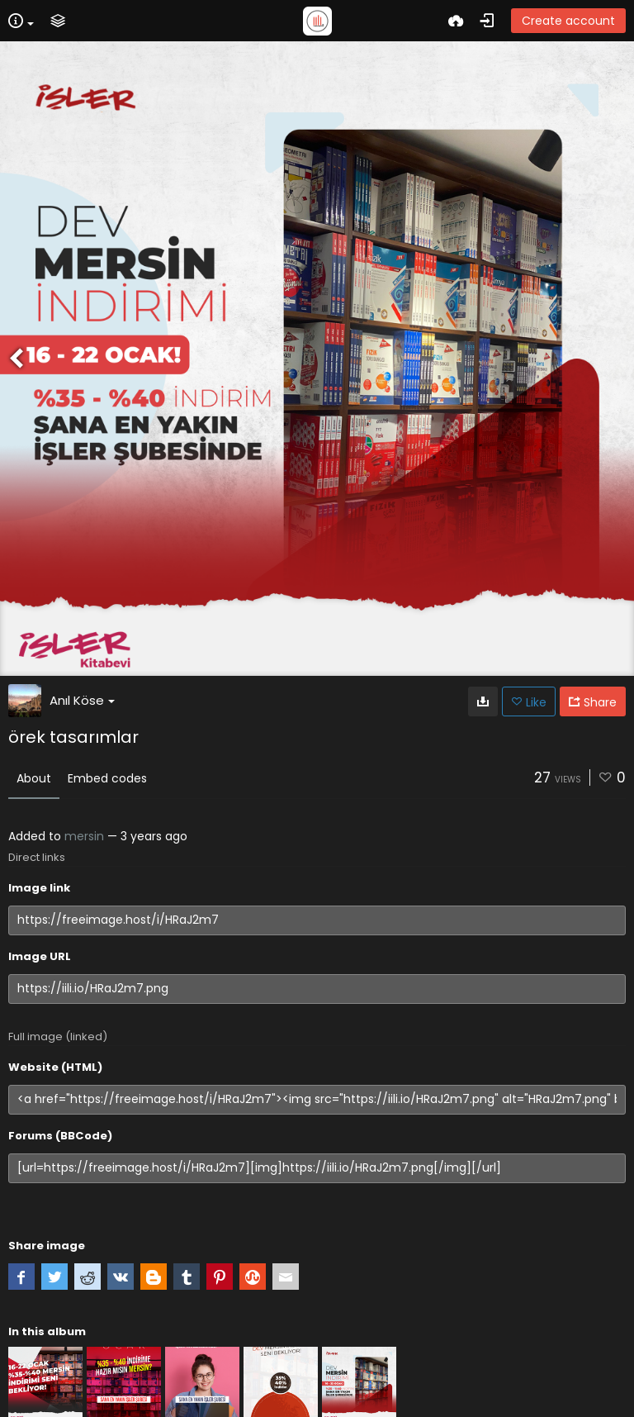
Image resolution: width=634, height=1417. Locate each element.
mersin (84, 836)
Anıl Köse (82, 700)
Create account (568, 20)
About (34, 778)
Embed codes (107, 778)
